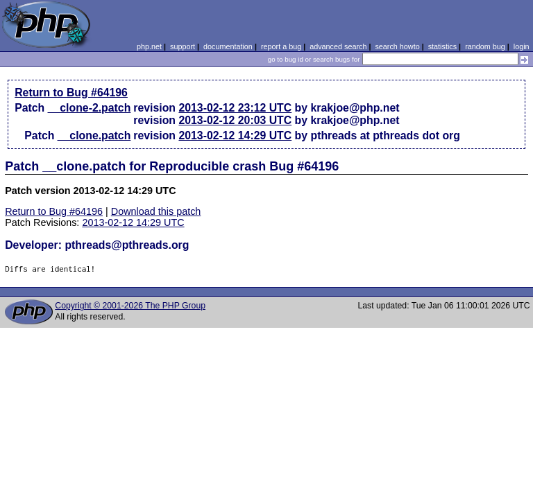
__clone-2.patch (89, 108)
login (522, 46)
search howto (397, 46)
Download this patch (156, 211)
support (182, 46)
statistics (442, 46)
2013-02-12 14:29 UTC (234, 135)
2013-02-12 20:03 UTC (234, 120)
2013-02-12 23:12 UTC (234, 108)
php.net (149, 46)
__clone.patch (94, 135)
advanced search (338, 46)
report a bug (281, 46)
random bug (485, 46)
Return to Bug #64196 (71, 92)
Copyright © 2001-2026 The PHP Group (130, 305)
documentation (228, 46)
